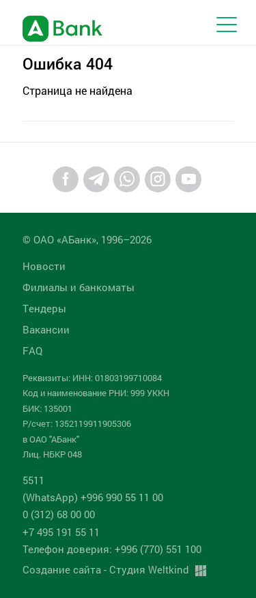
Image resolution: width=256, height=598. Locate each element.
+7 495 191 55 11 (61, 532)
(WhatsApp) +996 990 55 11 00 (93, 497)
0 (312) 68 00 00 (59, 514)
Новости (44, 266)
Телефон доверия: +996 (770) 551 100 (112, 549)
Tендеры (44, 308)
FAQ (32, 350)
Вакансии (46, 329)
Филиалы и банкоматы (78, 287)
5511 (33, 480)
